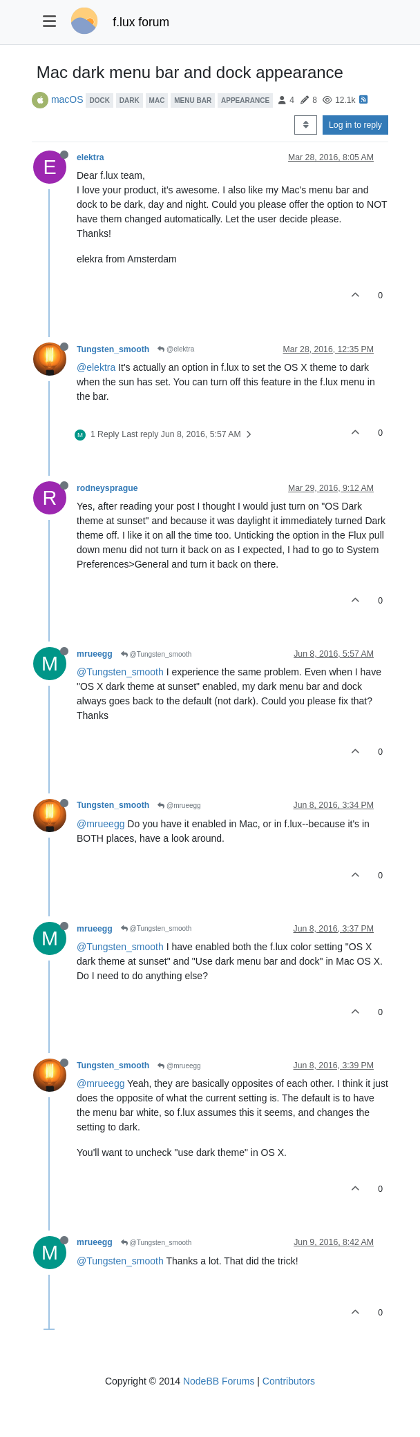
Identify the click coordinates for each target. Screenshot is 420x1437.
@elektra (176, 349)
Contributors (288, 1381)
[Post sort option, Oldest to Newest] (305, 125)
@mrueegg (179, 805)
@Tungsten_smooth (156, 654)
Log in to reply (355, 125)
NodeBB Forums (218, 1381)
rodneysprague (107, 488)
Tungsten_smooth (113, 349)
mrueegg (95, 654)
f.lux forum (141, 22)
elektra (90, 157)
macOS (67, 99)
